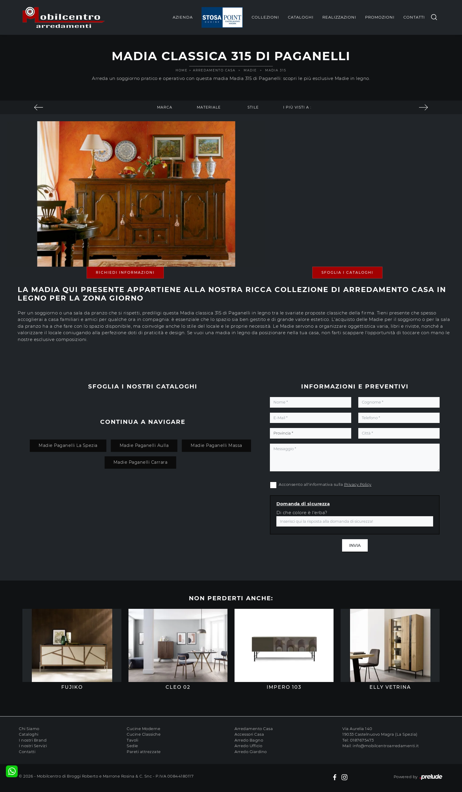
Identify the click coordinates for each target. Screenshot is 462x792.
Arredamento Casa (214, 70)
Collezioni (265, 17)
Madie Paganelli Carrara (140, 462)
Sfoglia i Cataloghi (347, 272)
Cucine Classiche (144, 734)
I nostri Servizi (33, 745)
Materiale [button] (209, 107)
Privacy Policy (358, 484)
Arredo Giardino (251, 751)
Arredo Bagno (249, 740)
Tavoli (132, 740)
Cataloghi (301, 17)
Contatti (414, 17)
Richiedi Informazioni (125, 272)
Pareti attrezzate (144, 751)
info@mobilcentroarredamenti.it (386, 745)
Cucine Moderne (143, 728)
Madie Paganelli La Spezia (68, 445)
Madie (250, 70)
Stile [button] (253, 107)
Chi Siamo (29, 728)
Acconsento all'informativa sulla (325, 484)
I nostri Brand (33, 740)
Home (182, 70)
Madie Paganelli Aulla (144, 445)
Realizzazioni (339, 17)
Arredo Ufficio (248, 745)
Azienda (183, 17)
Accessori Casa (249, 734)
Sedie (132, 745)
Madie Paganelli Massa (216, 445)
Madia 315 (275, 70)
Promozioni (380, 17)
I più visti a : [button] (297, 107)
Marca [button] (164, 107)
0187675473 (362, 740)
